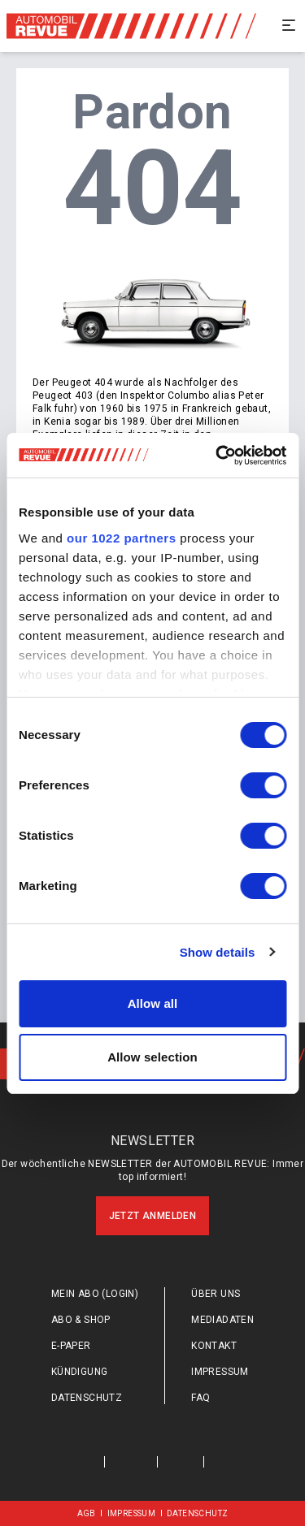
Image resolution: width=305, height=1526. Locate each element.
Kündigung (79, 1371)
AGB (86, 1513)
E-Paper (71, 1345)
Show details (217, 952)
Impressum (220, 1371)
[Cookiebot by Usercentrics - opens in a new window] (217, 455)
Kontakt (214, 1345)
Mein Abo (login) (94, 1293)
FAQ (200, 1397)
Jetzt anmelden (153, 1215)
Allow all (153, 1003)
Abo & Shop (81, 1319)
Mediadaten (222, 1319)
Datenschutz (86, 1397)
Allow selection (152, 1057)
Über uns (215, 1293)
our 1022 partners (121, 538)
